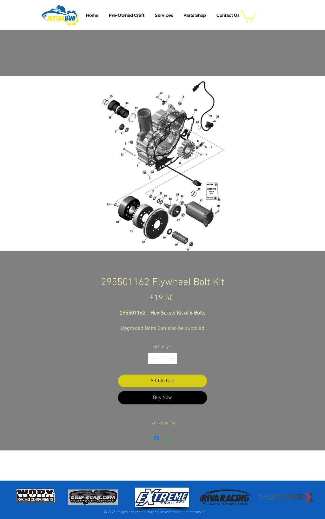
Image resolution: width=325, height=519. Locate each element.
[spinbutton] (162, 358)
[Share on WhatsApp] (168, 438)
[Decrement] (153, 358)
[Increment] (172, 358)
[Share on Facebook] (156, 438)
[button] (164, 15)
